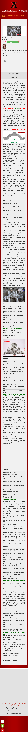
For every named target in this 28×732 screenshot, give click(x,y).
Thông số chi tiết (14, 74)
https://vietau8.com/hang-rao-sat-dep (13, 320)
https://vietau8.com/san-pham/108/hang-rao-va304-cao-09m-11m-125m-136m (13, 496)
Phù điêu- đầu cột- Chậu (12, 15)
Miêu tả (14, 70)
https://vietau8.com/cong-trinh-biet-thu (13, 618)
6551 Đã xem (5, 62)
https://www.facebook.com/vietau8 (18, 658)
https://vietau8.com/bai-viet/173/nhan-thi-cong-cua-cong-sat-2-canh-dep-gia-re (13, 363)
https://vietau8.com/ (8, 201)
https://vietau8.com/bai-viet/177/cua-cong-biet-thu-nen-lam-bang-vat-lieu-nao (13, 559)
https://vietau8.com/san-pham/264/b (13, 611)
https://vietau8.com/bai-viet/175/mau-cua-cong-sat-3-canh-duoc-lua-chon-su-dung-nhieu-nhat (13, 371)
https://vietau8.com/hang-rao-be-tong (13, 322)
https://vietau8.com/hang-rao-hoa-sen (13, 367)
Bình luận (14, 77)
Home (3, 15)
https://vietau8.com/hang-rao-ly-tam (13, 203)
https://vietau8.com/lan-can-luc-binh (13, 210)
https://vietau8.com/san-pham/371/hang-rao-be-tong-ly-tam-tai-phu (13, 386)
